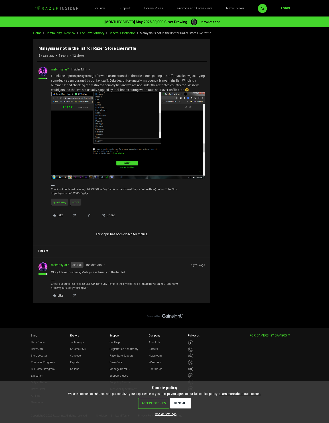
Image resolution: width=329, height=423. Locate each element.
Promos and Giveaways (195, 8)
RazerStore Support (121, 355)
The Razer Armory (92, 33)
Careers (153, 349)
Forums (99, 8)
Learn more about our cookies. (240, 394)
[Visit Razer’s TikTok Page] (190, 375)
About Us (154, 342)
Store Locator (39, 355)
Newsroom (155, 355)
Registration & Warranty (124, 349)
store (75, 202)
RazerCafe (37, 349)
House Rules (153, 8)
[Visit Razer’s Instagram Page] (190, 349)
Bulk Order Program (43, 369)
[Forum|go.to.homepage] (56, 8)
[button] (286, 8)
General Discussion (122, 33)
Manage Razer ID (120, 369)
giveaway (59, 202)
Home (37, 33)
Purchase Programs (43, 362)
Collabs (74, 369)
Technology (77, 342)
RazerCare (116, 362)
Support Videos (119, 375)
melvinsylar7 (60, 69)
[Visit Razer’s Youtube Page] (190, 369)
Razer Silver (235, 8)
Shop (34, 335)
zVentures (155, 362)
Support (124, 8)
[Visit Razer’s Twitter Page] (190, 362)
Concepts (75, 355)
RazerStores (38, 342)
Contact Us (155, 369)
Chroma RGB (78, 349)
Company (154, 335)
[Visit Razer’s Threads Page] (190, 356)
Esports (74, 362)
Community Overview (60, 33)
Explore (74, 335)
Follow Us (194, 335)
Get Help (115, 342)
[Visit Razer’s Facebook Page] (190, 343)
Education (37, 375)
